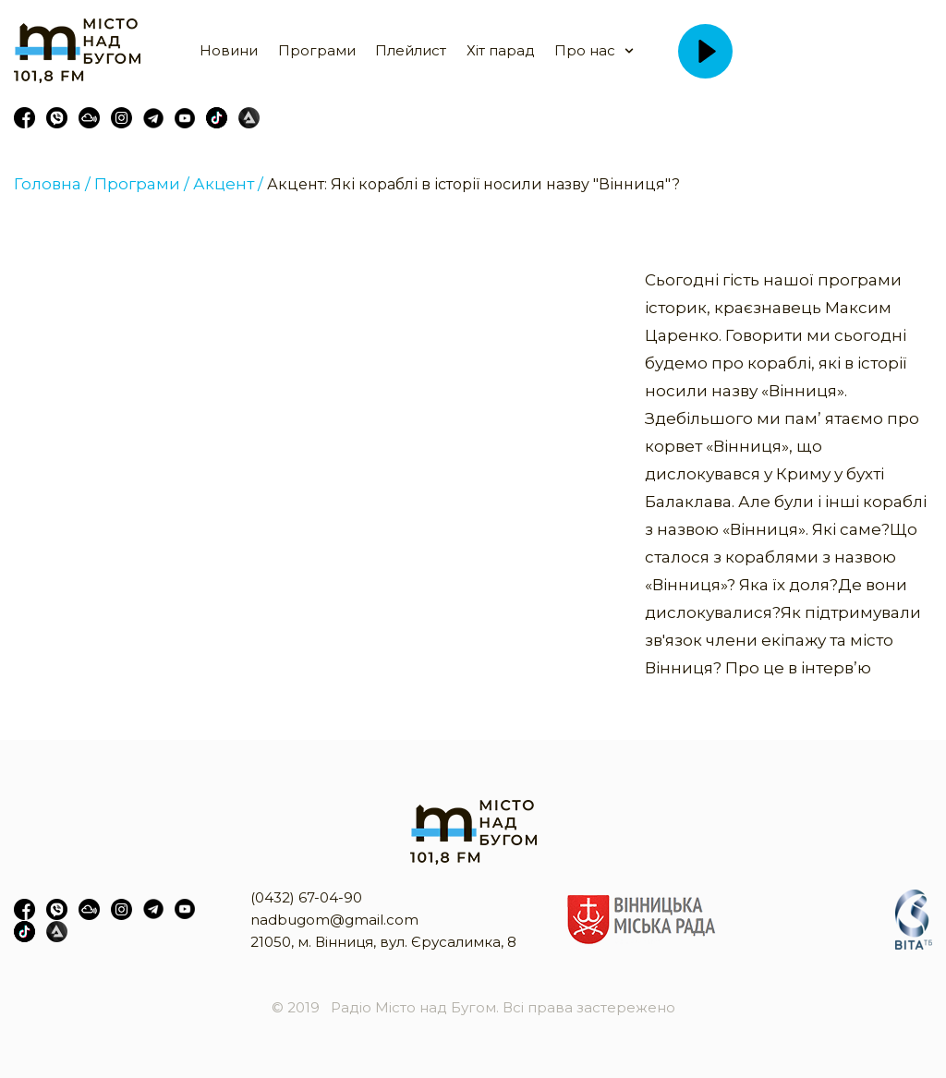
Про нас (584, 50)
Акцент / (228, 184)
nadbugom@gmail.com (334, 919)
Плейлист (410, 50)
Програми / (141, 184)
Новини (229, 50)
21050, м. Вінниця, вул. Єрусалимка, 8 (383, 942)
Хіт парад (501, 50)
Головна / (52, 184)
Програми (317, 50)
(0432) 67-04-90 (306, 897)
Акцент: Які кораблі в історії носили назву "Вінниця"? (473, 184)
